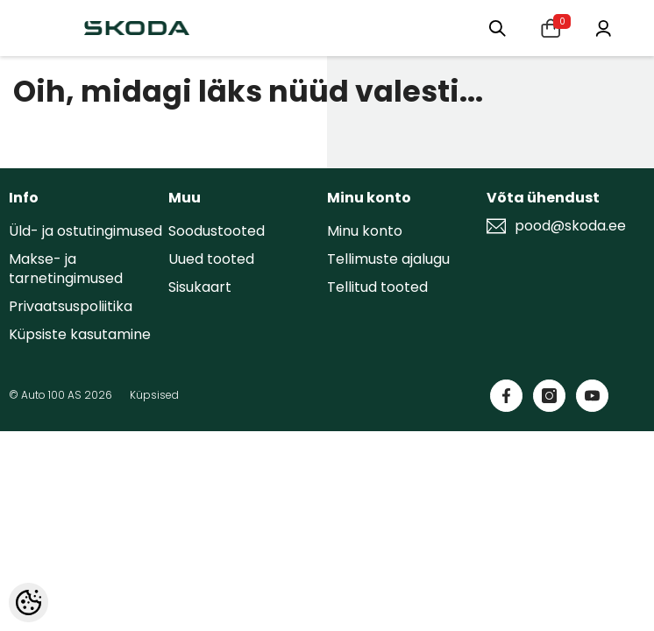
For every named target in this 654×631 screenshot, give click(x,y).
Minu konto (364, 231)
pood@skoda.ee (570, 226)
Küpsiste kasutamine (80, 334)
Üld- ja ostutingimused (85, 231)
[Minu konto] (603, 27)
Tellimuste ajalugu (388, 259)
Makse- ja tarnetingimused (66, 268)
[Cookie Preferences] (28, 602)
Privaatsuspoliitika (70, 306)
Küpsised (154, 394)
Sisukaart (199, 287)
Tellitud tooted (377, 287)
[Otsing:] (494, 28)
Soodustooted (216, 231)
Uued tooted (211, 259)
